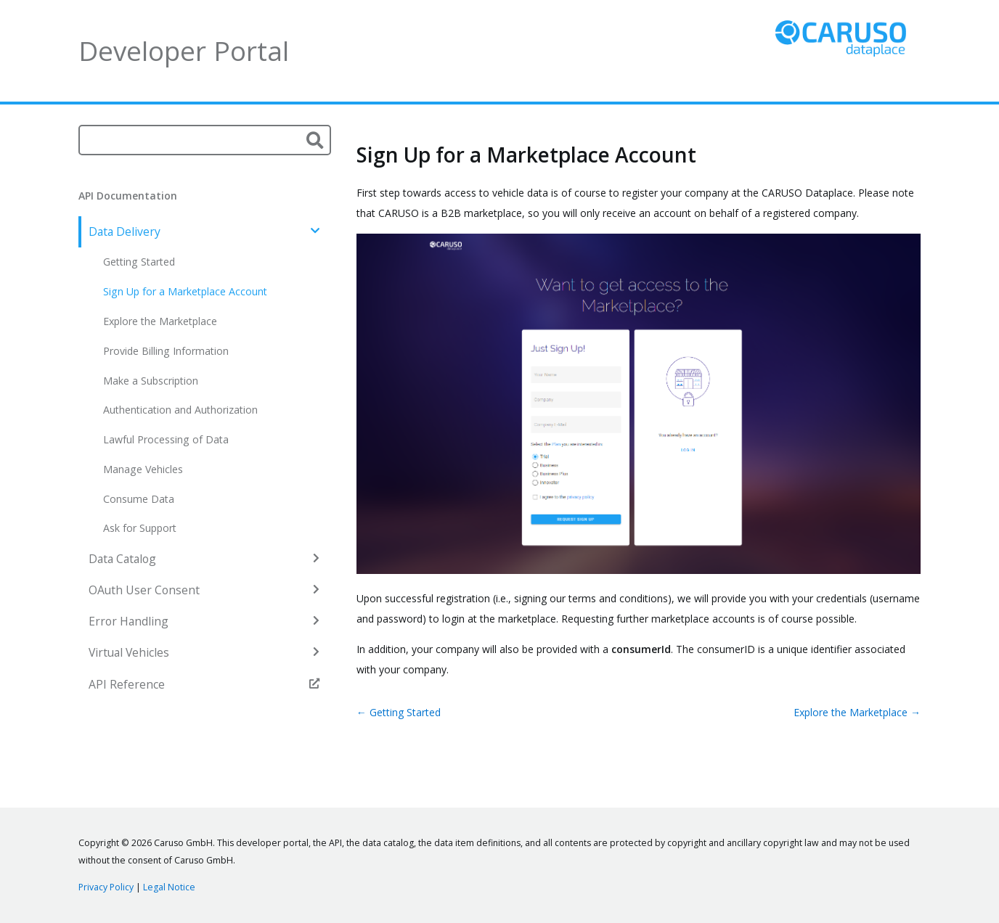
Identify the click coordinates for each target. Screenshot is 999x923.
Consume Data (138, 499)
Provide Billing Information (166, 351)
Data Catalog (204, 559)
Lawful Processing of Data (166, 439)
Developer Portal (183, 51)
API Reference (204, 684)
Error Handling (204, 621)
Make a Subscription (150, 380)
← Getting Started (398, 712)
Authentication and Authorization (180, 410)
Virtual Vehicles (204, 652)
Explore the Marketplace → (857, 712)
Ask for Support (139, 528)
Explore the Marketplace (160, 321)
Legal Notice (169, 887)
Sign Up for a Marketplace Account (185, 291)
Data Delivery (204, 231)
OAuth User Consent (204, 590)
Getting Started (139, 261)
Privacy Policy (106, 887)
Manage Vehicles (143, 469)
